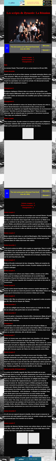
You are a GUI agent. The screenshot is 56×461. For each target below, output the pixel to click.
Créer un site (33, 459)
